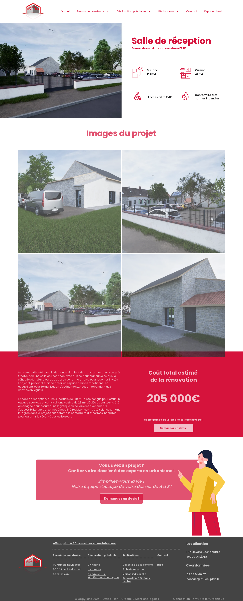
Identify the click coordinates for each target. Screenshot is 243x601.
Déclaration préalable (131, 11)
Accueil (65, 11)
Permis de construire (90, 11)
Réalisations (166, 11)
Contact (191, 11)
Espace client (213, 11)
